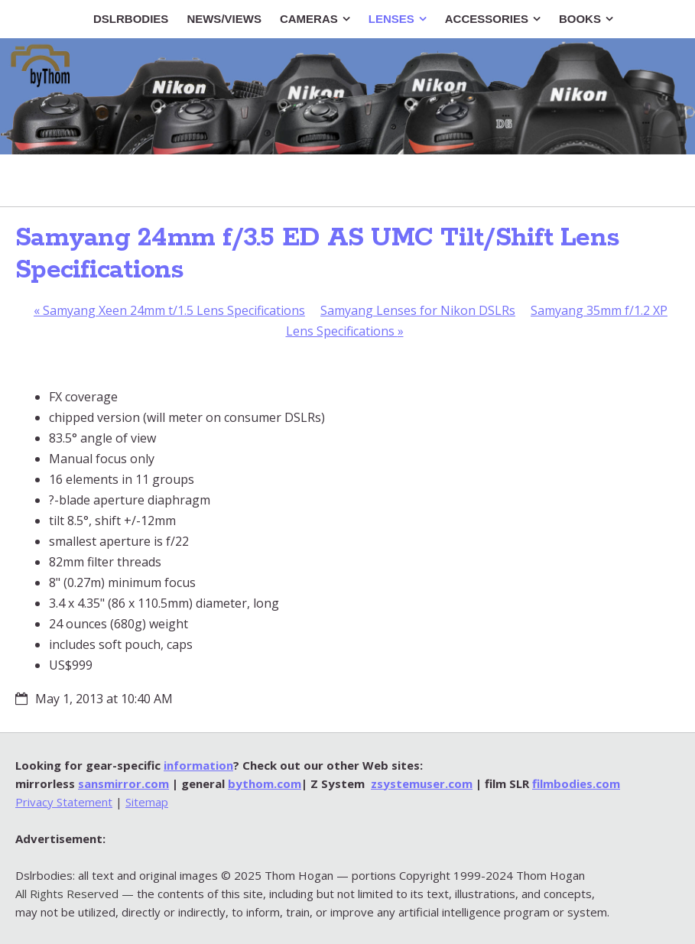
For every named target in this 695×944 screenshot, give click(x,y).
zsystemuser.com (422, 783)
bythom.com (264, 783)
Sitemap (146, 801)
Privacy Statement (63, 801)
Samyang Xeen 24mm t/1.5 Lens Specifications (169, 310)
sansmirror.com (123, 783)
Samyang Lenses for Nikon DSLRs (417, 310)
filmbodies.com (576, 783)
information (198, 765)
